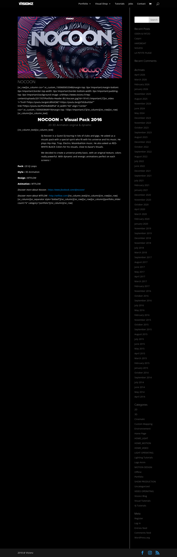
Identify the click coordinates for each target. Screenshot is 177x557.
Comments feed (142, 532)
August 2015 (140, 334)
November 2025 (142, 93)
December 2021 (142, 170)
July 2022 (139, 161)
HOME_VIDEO (141, 448)
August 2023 (140, 137)
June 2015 (139, 343)
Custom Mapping (143, 423)
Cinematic (139, 419)
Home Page (140, 433)
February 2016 (141, 315)
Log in (137, 523)
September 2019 (143, 233)
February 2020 (141, 218)
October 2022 (141, 146)
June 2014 (139, 387)
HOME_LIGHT (141, 438)
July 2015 (139, 339)
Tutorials (119, 4)
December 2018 (142, 238)
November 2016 (142, 291)
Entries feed (140, 528)
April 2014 (139, 396)
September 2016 (143, 300)
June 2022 (139, 165)
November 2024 (142, 103)
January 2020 (141, 223)
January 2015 (141, 367)
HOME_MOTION (142, 443)
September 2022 (143, 151)
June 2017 (139, 266)
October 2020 (141, 204)
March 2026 (140, 79)
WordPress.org (142, 537)
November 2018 (142, 242)
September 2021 (143, 175)
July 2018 (139, 247)
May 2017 (139, 271)
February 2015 (141, 363)
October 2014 (141, 372)
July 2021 (139, 180)
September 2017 (143, 257)
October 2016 (141, 295)
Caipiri (137, 38)
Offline (138, 472)
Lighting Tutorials (143, 457)
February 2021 (141, 185)
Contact (141, 4)
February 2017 (141, 286)
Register (138, 518)
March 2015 (140, 358)
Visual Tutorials (142, 500)
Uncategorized (142, 486)
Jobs (131, 4)
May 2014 (139, 391)
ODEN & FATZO (142, 33)
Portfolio (83, 4)
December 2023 (142, 117)
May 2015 (139, 348)
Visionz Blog (140, 496)
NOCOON (26, 81)
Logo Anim (139, 462)
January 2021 (141, 190)
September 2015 (143, 329)
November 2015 (142, 319)
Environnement (142, 428)
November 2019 (142, 228)
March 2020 (140, 214)
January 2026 (141, 89)
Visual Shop (101, 4)
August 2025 (140, 98)
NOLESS (138, 48)
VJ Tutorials (140, 505)
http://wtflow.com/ (58, 195)
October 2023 (141, 127)
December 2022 (142, 141)
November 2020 (142, 199)
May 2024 (139, 113)
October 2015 (141, 324)
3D (135, 414)
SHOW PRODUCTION (145, 481)
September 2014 (143, 377)
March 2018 (140, 252)
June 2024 (139, 108)
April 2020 (139, 209)
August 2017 (140, 262)
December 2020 (142, 194)
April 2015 (139, 353)
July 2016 (139, 305)
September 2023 (143, 132)
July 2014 (139, 382)
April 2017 (139, 276)
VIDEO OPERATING (144, 491)
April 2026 (139, 74)
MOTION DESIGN (143, 467)
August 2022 (140, 156)
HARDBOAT (140, 43)
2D (135, 409)
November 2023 (142, 122)
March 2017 (140, 281)
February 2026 (141, 84)
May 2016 (139, 310)
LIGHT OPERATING (143, 452)
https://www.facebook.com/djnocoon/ (66, 189)
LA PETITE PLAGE (143, 52)
